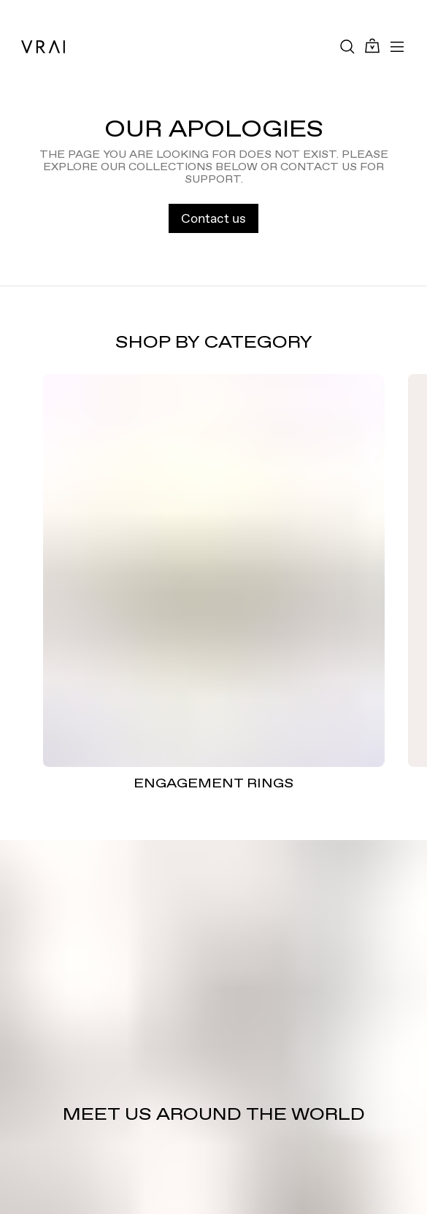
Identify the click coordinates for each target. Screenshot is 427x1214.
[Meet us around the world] (213, 1027)
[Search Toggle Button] (347, 47)
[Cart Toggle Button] (372, 46)
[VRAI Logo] (43, 46)
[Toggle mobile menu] (397, 47)
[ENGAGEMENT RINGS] (214, 570)
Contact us (213, 218)
